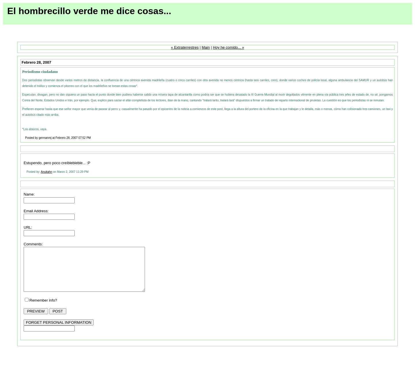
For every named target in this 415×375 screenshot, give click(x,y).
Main (206, 47)
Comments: (33, 244)
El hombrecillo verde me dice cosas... (89, 11)
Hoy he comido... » (228, 47)
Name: (29, 194)
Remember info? (43, 309)
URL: (28, 227)
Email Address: (36, 211)
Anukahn (46, 171)
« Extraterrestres (185, 47)
